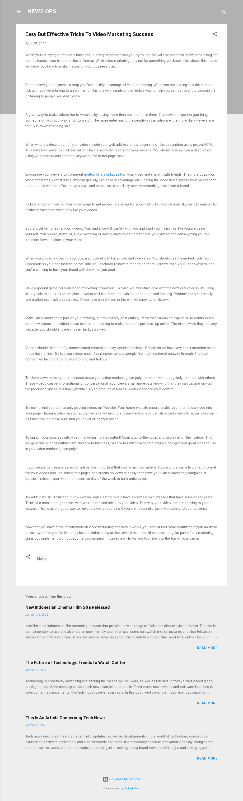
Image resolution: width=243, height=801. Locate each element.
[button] (215, 35)
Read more (207, 648)
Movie (41, 558)
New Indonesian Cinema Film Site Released (67, 607)
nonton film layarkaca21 (103, 174)
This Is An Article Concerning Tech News (65, 717)
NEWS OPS (41, 11)
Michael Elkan (132, 788)
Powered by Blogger (121, 779)
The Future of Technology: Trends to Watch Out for (75, 662)
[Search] (224, 13)
